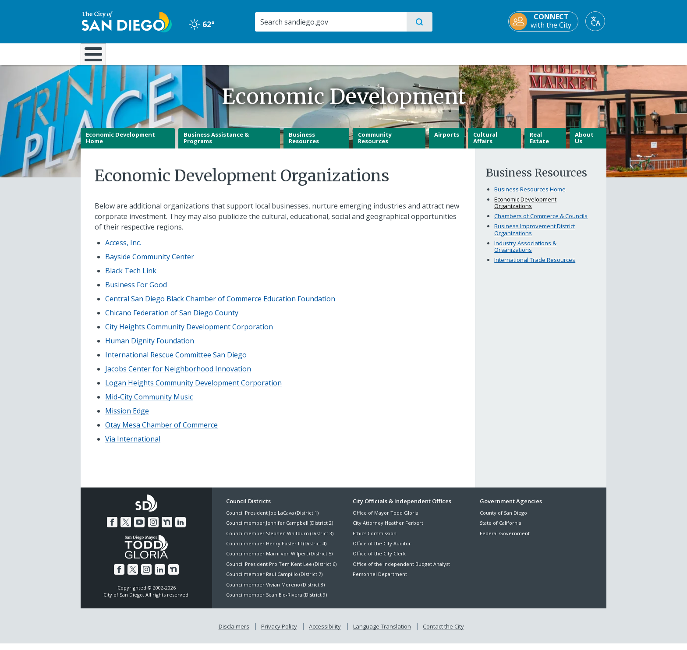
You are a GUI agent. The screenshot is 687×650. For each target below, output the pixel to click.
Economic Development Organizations (525, 208)
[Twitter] (125, 528)
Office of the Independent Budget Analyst (401, 570)
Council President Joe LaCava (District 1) (272, 519)
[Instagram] (153, 528)
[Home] (97, 57)
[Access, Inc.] (123, 249)
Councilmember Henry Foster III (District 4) (276, 549)
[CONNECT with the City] (545, 21)
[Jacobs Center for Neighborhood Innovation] (178, 375)
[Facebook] (112, 528)
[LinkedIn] (180, 528)
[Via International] (132, 445)
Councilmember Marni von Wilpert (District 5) (279, 560)
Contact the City (443, 633)
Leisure (155, 53)
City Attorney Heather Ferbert (388, 529)
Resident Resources (235, 53)
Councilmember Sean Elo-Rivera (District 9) (276, 600)
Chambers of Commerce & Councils (541, 222)
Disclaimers (234, 633)
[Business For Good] (136, 291)
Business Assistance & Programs (216, 144)
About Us (584, 144)
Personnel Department (380, 580)
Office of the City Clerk (379, 560)
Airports (446, 141)
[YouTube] (139, 528)
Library (392, 53)
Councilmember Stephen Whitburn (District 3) (279, 539)
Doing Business (312, 53)
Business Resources (304, 144)
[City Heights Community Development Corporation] (189, 333)
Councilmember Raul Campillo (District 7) (274, 580)
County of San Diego (503, 519)
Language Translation (382, 633)
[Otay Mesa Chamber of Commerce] (161, 431)
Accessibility (325, 633)
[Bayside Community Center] (149, 263)
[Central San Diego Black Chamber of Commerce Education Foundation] (220, 305)
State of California (500, 529)
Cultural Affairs (485, 144)
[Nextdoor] (167, 528)
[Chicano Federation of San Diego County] (171, 319)
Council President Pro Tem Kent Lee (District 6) (281, 570)
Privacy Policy (279, 633)
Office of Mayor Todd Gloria (385, 519)
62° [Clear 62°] (201, 24)
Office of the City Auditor (382, 549)
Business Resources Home (530, 195)
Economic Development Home (120, 144)
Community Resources (375, 144)
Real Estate (539, 144)
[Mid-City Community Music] (149, 403)
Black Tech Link (130, 277)
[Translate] (596, 21)
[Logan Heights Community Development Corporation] (193, 389)
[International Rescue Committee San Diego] (176, 361)
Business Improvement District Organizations (534, 236)
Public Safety (478, 53)
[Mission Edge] (127, 417)
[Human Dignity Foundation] (149, 347)
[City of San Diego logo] (125, 21)
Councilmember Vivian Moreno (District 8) (275, 590)
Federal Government (505, 539)
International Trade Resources (534, 266)
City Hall (563, 53)
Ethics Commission (375, 539)
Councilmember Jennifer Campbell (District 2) (279, 529)
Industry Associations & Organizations (525, 252)
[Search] (330, 22)
